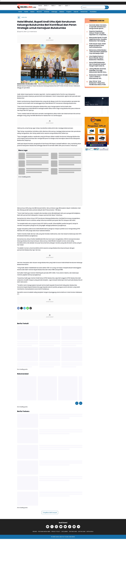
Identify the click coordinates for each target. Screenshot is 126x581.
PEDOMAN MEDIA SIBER (44, 531)
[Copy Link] (30, 308)
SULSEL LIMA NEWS (70, 537)
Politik (26, 12)
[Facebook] (18, 308)
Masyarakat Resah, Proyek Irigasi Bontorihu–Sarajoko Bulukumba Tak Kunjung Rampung (98, 39)
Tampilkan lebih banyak (50, 512)
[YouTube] (60, 526)
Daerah (76, 12)
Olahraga (54, 12)
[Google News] (65, 526)
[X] (21, 308)
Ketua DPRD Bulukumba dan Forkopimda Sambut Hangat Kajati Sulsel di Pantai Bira (97, 64)
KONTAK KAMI (81, 531)
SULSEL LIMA (58, 537)
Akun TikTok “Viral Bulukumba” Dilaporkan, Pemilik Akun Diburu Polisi (97, 82)
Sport (67, 5)
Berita (46, 5)
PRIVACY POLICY (55, 531)
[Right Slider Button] (80, 403)
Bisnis (54, 5)
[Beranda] (18, 17)
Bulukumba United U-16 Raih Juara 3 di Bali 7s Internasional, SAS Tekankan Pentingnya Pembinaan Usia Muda (98, 76)
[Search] (93, 7)
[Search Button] (107, 7)
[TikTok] (69, 526)
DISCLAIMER (64, 531)
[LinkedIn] (74, 526)
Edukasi (62, 12)
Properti (68, 12)
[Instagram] (56, 526)
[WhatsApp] (27, 308)
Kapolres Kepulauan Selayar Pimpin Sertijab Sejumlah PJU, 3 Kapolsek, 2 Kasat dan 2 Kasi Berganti (98, 32)
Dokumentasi (43, 9)
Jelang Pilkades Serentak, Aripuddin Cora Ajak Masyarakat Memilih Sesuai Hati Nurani (98, 70)
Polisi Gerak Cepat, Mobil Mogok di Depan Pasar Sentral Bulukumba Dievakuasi (97, 45)
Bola (61, 5)
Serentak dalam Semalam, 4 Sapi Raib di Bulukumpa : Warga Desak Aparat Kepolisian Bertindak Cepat (98, 26)
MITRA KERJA (90, 531)
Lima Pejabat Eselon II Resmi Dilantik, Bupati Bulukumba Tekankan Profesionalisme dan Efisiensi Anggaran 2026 (97, 57)
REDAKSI (35, 531)
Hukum (32, 12)
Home (40, 5)
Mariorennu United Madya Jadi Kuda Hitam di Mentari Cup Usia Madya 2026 (98, 51)
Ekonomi (39, 12)
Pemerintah (84, 12)
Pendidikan (93, 12)
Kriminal (46, 12)
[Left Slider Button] (76, 403)
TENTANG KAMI (73, 531)
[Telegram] (24, 308)
